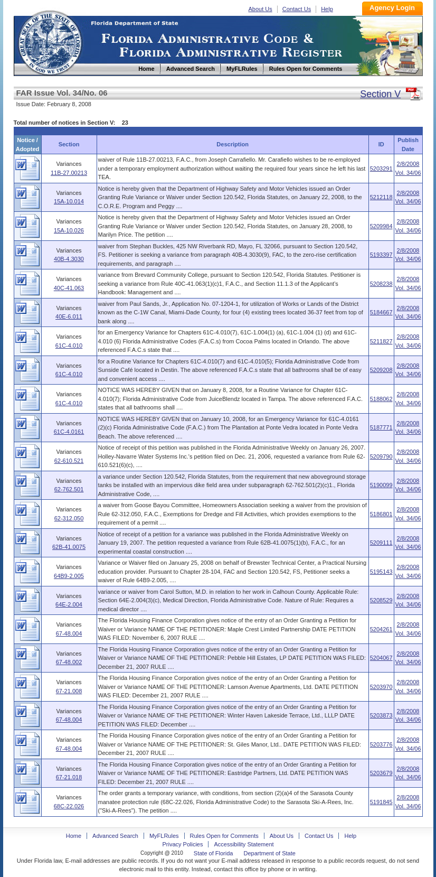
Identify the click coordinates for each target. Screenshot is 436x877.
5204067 (381, 658)
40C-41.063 (69, 288)
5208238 (381, 284)
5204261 (381, 629)
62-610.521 (69, 461)
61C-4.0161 (69, 431)
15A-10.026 (69, 230)
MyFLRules (164, 836)
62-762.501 (69, 489)
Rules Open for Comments (224, 836)
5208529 (381, 600)
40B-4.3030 (69, 259)
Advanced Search (115, 836)
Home (49, 41)
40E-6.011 (68, 316)
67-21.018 (69, 777)
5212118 (381, 197)
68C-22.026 (69, 806)
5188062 (381, 399)
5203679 (381, 773)
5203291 (381, 168)
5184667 (381, 312)
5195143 (381, 571)
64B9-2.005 (69, 576)
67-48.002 (69, 662)
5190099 (381, 485)
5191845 (381, 802)
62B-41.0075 (69, 547)
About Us (260, 9)
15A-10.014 (69, 201)
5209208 (381, 370)
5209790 (381, 456)
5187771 (381, 427)
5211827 (381, 341)
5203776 (381, 744)
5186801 (381, 514)
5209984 (381, 226)
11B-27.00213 (69, 173)
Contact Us (296, 9)
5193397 (381, 254)
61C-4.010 (68, 345)
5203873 (381, 715)
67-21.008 (69, 691)
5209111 (381, 542)
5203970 (381, 687)
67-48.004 (69, 633)
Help (327, 9)
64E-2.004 (68, 604)
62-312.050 (69, 518)
